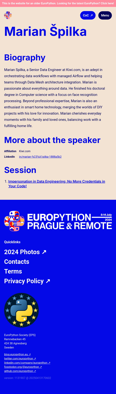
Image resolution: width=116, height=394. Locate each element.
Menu (105, 15)
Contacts (16, 261)
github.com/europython (20, 371)
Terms (13, 271)
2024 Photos (25, 252)
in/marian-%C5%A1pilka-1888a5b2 (40, 156)
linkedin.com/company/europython (27, 362)
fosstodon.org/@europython (23, 367)
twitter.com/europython (20, 358)
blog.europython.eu (17, 354)
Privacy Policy (27, 281)
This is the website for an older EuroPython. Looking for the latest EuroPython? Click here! (58, 3)
